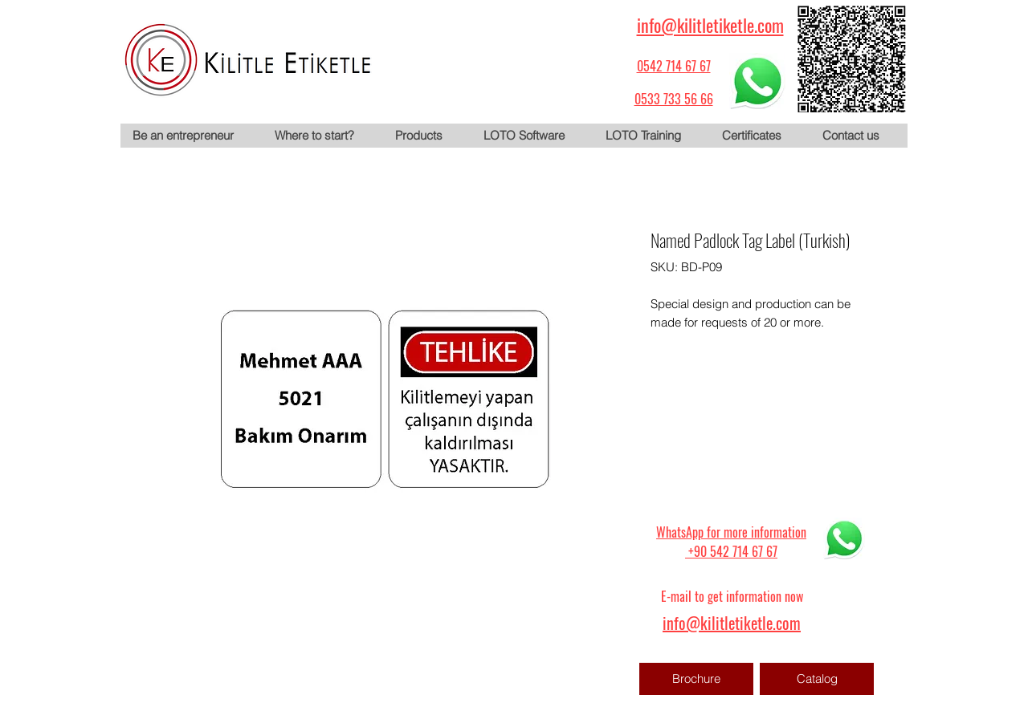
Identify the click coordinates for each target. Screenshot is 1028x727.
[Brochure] (696, 679)
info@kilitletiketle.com (710, 25)
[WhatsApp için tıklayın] (757, 81)
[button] (426, 136)
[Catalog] (817, 679)
